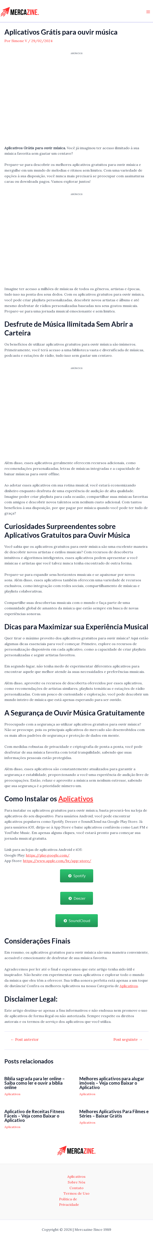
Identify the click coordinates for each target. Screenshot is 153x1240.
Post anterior (25, 1039)
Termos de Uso (76, 1193)
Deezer (77, 898)
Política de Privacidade (69, 1202)
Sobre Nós (76, 1182)
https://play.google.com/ (47, 855)
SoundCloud (76, 920)
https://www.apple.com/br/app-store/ (57, 861)
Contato (76, 1188)
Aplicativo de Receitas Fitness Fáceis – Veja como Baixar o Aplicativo (34, 1116)
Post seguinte (127, 1039)
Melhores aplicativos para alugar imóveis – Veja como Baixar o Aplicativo (111, 1083)
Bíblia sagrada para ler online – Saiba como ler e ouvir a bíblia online (34, 1083)
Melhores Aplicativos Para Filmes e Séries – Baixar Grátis (114, 1113)
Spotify (76, 875)
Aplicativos (75, 798)
